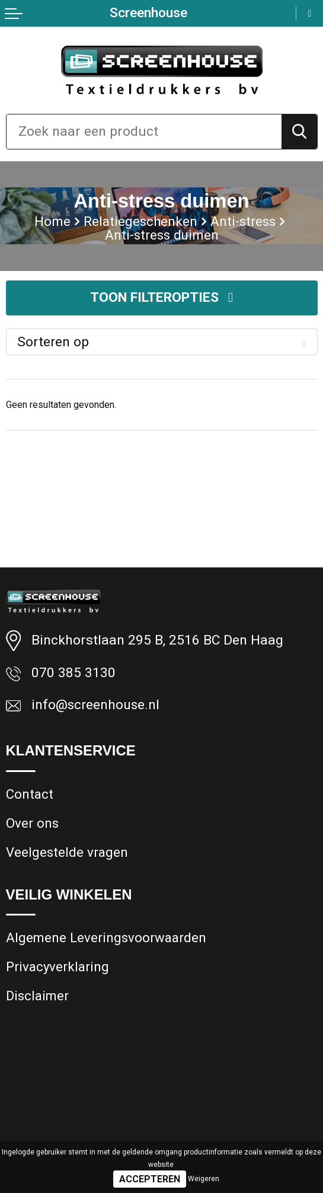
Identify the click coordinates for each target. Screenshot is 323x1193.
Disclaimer (38, 996)
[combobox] (144, 131)
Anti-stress (243, 221)
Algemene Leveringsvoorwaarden (106, 938)
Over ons (32, 823)
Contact (29, 794)
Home (52, 221)
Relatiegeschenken (141, 221)
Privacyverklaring (58, 967)
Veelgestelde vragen (67, 852)
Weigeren (203, 1179)
